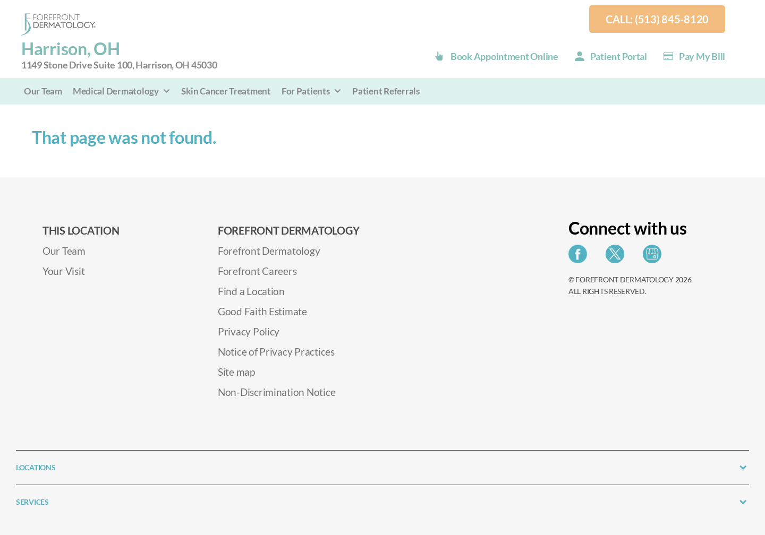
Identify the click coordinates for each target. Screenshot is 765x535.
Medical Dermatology (122, 91)
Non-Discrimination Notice (276, 392)
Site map (236, 372)
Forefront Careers (257, 271)
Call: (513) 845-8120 (657, 19)
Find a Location (251, 291)
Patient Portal (618, 56)
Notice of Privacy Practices (276, 352)
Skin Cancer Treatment (225, 91)
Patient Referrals (385, 91)
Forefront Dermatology (269, 251)
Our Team (43, 91)
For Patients (312, 91)
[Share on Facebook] (580, 257)
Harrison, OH (119, 55)
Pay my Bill (702, 56)
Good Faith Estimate (262, 311)
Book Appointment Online (504, 56)
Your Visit (63, 271)
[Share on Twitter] (618, 257)
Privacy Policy (248, 331)
